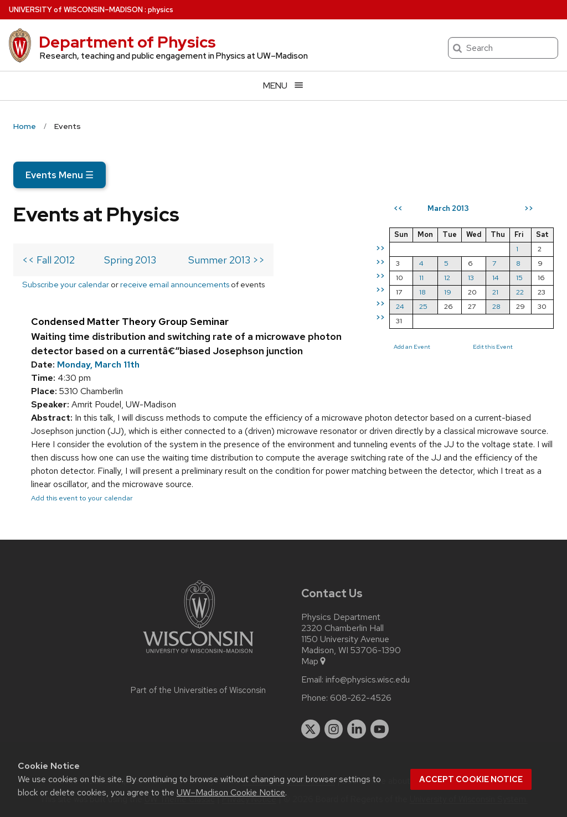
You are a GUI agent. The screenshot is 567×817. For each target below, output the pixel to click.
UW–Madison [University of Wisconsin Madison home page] (76, 9)
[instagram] (333, 729)
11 (421, 277)
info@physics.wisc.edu (368, 679)
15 (519, 277)
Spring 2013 (130, 260)
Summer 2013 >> (226, 260)
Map (314, 661)
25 (423, 306)
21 (495, 292)
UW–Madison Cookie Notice (231, 792)
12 (447, 277)
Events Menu (59, 175)
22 (519, 292)
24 (400, 306)
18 (422, 292)
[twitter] (310, 729)
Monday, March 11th (98, 364)
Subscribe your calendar (65, 284)
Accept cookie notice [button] (471, 779)
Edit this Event (493, 346)
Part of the (198, 690)
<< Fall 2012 (48, 260)
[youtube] (379, 729)
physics (160, 9)
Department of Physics (127, 42)
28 (496, 306)
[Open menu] (283, 85)
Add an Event (412, 346)
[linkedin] (356, 729)
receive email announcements (174, 284)
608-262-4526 (360, 698)
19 (447, 292)
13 (471, 277)
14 (496, 277)
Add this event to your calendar (82, 498)
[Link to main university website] (198, 655)
